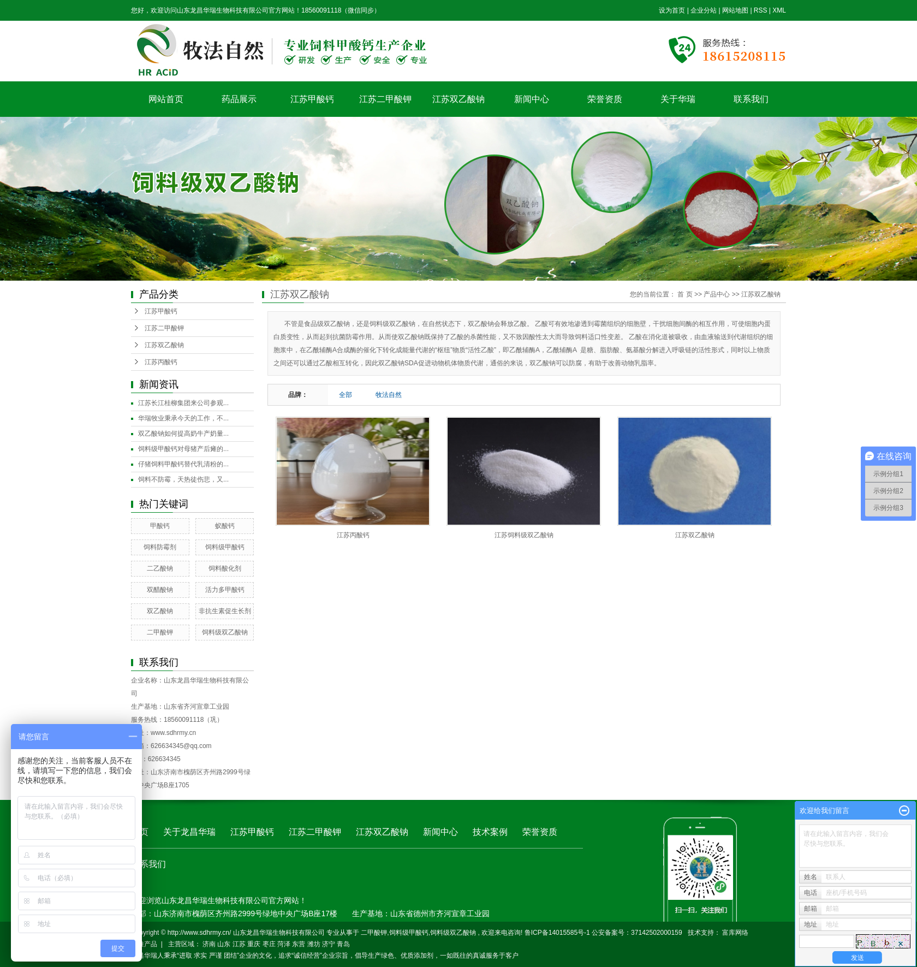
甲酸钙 (160, 526)
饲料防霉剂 (160, 547)
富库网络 (735, 932)
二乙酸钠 (160, 568)
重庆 (253, 944)
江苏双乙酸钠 (458, 99)
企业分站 (703, 10)
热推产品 (144, 944)
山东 (223, 944)
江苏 (239, 944)
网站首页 (165, 99)
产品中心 (717, 294)
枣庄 (269, 944)
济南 (209, 944)
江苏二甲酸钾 (385, 99)
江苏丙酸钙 (161, 362)
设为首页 (672, 10)
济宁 (328, 944)
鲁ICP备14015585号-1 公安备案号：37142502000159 (603, 932)
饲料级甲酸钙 (225, 547)
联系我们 (751, 99)
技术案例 (490, 832)
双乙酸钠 (160, 611)
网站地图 (736, 10)
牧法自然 (389, 395)
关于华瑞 (677, 99)
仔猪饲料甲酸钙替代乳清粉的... (183, 464)
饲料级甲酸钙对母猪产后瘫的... (183, 449)
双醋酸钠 (160, 590)
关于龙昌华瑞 (189, 832)
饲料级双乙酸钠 (225, 632)
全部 (345, 395)
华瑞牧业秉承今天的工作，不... (183, 418)
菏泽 (283, 944)
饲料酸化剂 (225, 568)
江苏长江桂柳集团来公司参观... (183, 403)
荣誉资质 (604, 99)
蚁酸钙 (225, 526)
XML (779, 10)
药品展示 (239, 99)
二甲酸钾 (160, 632)
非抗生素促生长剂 (225, 611)
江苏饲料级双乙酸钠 (524, 535)
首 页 (684, 294)
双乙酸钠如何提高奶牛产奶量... (183, 433)
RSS (760, 10)
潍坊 (313, 944)
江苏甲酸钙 (312, 99)
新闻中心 (531, 99)
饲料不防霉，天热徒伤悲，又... (183, 479)
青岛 (343, 944)
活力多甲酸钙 (225, 590)
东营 (298, 944)
